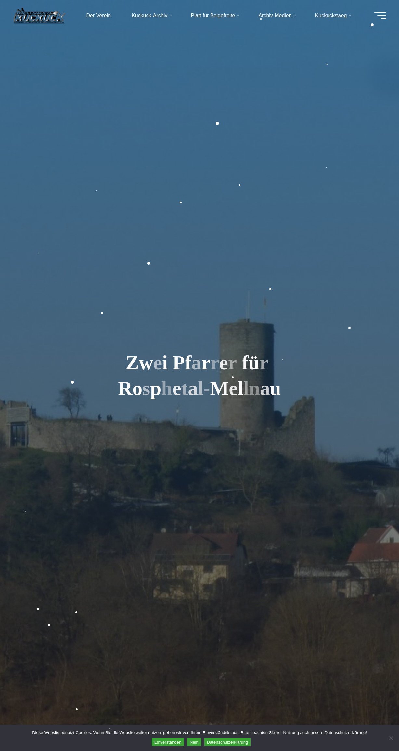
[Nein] (391, 738)
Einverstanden (167, 742)
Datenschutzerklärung (227, 742)
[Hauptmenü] (380, 15)
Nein (194, 742)
